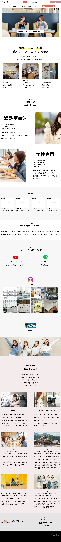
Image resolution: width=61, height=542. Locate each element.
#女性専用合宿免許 (17, 233)
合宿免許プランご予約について (37, 210)
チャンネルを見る (16, 269)
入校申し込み (37, 6)
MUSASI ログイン (55, 2)
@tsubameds (3, 231)
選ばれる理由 (15, 6)
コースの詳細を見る (11, 90)
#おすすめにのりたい (14, 234)
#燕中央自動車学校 (6, 234)
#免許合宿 (23, 233)
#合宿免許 (12, 233)
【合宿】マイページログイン (48, 6)
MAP (25, 522)
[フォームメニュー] (56, 9)
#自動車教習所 (53, 233)
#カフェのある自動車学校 (5, 233)
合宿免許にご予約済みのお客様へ (53, 210)
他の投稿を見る (30, 315)
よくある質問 (23, 6)
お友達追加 (45, 269)
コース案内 (8, 6)
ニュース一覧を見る (30, 215)
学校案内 (30, 6)
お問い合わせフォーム (45, 525)
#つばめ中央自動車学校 (25, 231)
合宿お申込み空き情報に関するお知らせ (7, 211)
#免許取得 (20, 234)
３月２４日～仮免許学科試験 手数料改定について (22, 211)
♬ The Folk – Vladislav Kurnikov (53, 234)
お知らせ (3, 198)
